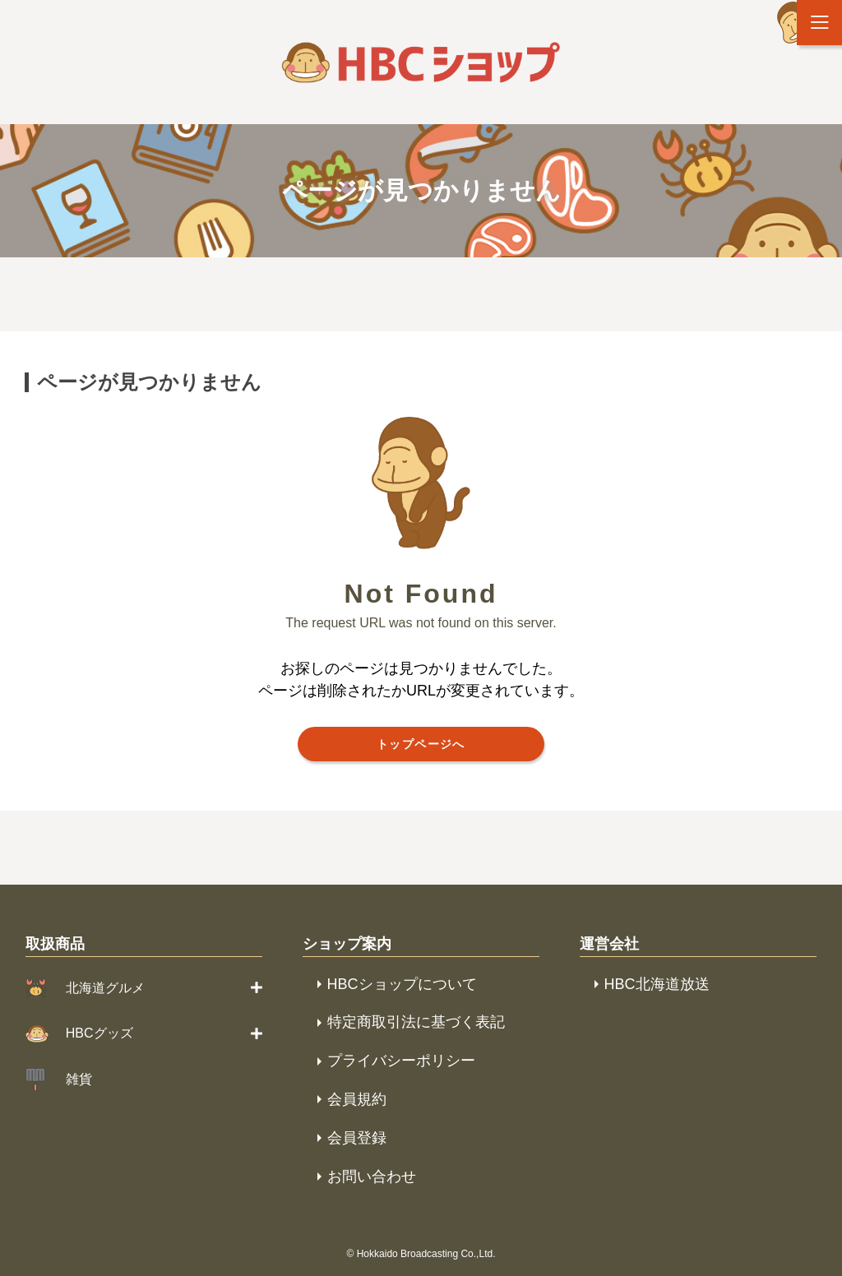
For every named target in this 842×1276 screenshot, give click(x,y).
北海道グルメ (105, 988)
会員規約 (356, 1099)
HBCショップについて (402, 984)
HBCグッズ (99, 1033)
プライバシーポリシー (401, 1060)
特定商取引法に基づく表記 (416, 1022)
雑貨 (79, 1079)
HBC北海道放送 (657, 984)
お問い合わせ (371, 1176)
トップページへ (421, 744)
